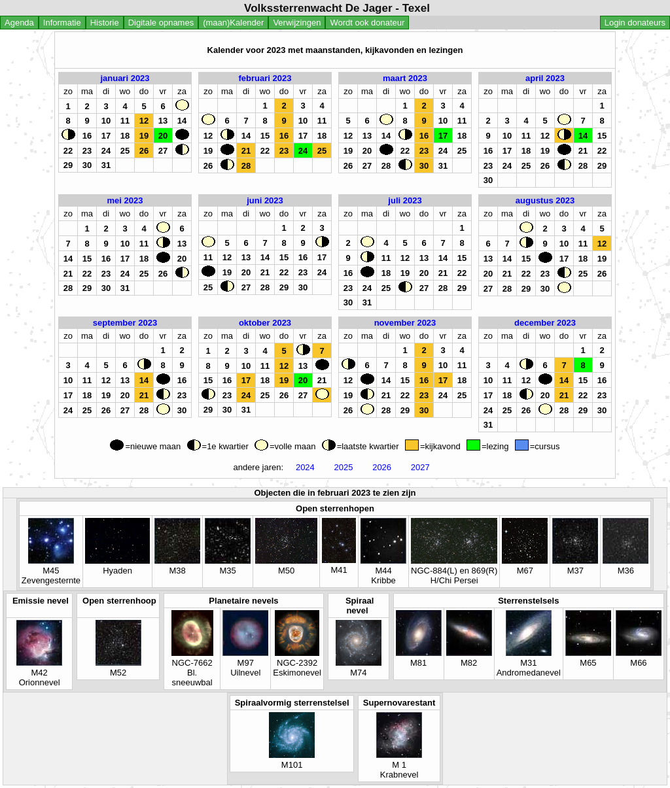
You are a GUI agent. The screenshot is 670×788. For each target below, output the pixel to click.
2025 (343, 467)
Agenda (19, 22)
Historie (104, 22)
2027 (420, 467)
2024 (305, 467)
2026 (382, 467)
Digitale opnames (161, 22)
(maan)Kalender (233, 22)
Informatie (62, 22)
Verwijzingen (297, 22)
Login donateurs (635, 22)
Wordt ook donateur (367, 22)
